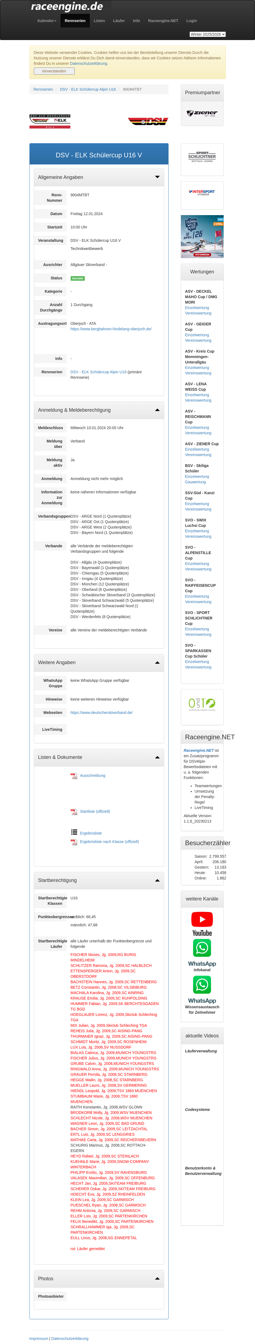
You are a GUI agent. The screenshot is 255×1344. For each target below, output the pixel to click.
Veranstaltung (51, 240)
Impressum (38, 1338)
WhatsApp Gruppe (52, 683)
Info (58, 358)
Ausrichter (52, 264)
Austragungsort (52, 323)
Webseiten (52, 712)
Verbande (53, 546)
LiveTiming (52, 729)
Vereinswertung (198, 313)
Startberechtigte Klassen (52, 901)
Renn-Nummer (54, 198)
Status (56, 278)
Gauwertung (195, 482)
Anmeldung (51, 478)
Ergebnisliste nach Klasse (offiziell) (109, 841)
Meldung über (54, 444)
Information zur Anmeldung (51, 497)
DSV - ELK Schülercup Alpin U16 (88, 89)
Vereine (55, 630)
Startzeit (54, 227)
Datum (56, 214)
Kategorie (53, 291)
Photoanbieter (51, 1296)
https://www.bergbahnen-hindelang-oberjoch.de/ (111, 329)
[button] (47, 21)
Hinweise (54, 699)
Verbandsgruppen (52, 516)
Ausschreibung (93, 775)
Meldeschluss (50, 428)
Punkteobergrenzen (52, 917)
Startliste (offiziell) (95, 811)
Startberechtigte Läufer (52, 944)
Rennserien (43, 89)
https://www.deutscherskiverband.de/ (102, 712)
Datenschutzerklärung (88, 63)
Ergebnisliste (91, 833)
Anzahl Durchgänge (51, 307)
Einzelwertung (197, 308)
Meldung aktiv (54, 463)
